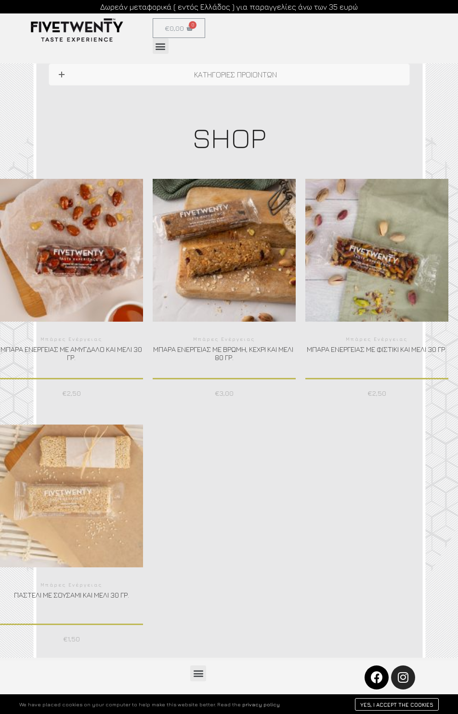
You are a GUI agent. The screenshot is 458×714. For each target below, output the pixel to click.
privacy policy (261, 704)
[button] (161, 46)
